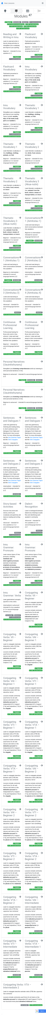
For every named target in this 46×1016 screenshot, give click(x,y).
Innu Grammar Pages (14, 437)
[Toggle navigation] (43, 3)
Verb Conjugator (13, 439)
